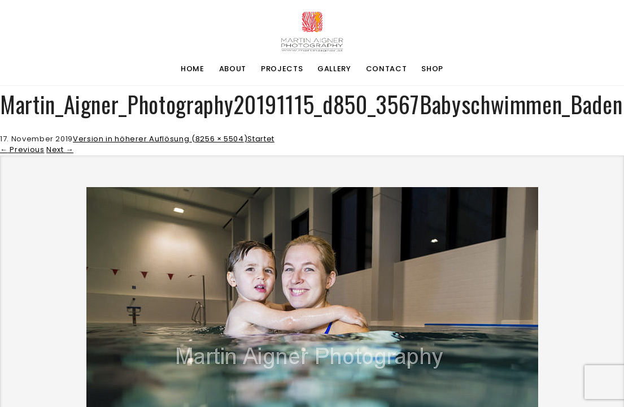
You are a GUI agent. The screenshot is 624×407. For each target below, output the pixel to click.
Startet (260, 138)
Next (59, 149)
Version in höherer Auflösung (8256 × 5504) (160, 138)
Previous (22, 149)
